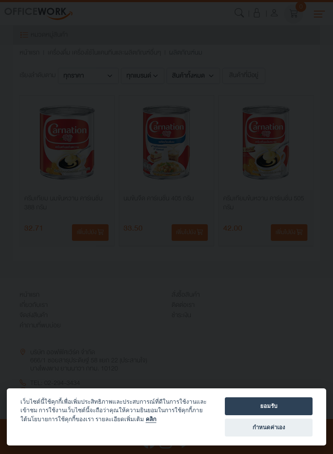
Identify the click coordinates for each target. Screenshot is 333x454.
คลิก (151, 419)
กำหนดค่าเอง (269, 427)
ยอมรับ (268, 406)
